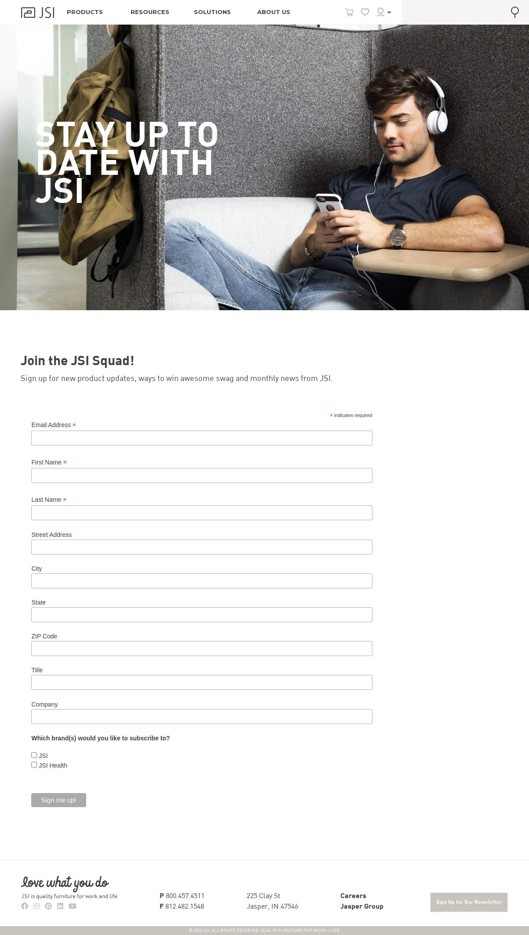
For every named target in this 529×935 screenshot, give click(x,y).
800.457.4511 (182, 896)
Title (37, 670)
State (38, 602)
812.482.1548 (182, 906)
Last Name (48, 500)
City (36, 568)
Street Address (51, 534)
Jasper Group (361, 906)
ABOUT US (273, 12)
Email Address (53, 425)
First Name (49, 462)
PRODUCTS (85, 12)
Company (44, 704)
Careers (353, 896)
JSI (42, 755)
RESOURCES (150, 12)
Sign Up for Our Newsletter (469, 902)
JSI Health (52, 765)
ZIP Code (44, 636)
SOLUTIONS (212, 12)
